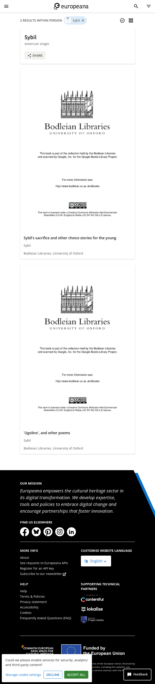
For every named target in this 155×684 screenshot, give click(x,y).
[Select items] (122, 20)
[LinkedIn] (71, 531)
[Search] (136, 6)
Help (23, 591)
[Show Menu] (6, 6)
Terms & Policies (32, 596)
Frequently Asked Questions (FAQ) (45, 618)
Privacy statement (33, 602)
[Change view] (131, 20)
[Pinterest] (47, 531)
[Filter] (148, 6)
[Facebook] (24, 531)
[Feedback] (137, 674)
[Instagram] (59, 531)
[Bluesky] (36, 531)
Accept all (76, 675)
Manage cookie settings (23, 675)
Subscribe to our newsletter (43, 574)
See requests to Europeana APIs (44, 563)
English (93, 561)
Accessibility (29, 607)
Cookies (26, 612)
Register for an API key (37, 568)
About (24, 557)
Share (35, 55)
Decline (52, 675)
